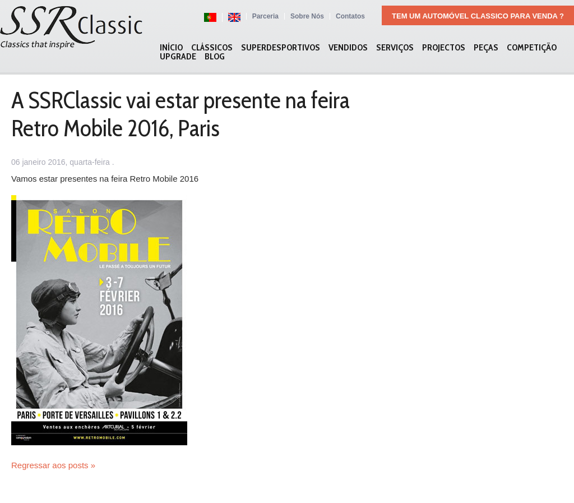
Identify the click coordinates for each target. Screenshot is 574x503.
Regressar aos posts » (53, 465)
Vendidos (348, 47)
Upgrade (178, 56)
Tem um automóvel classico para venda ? (478, 16)
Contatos (350, 16)
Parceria (265, 16)
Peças (486, 47)
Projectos (443, 47)
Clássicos (212, 47)
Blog (215, 56)
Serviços (395, 47)
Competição (532, 47)
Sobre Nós (307, 16)
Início (171, 47)
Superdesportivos (280, 47)
